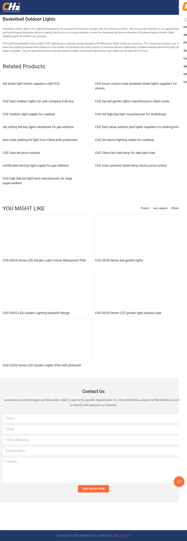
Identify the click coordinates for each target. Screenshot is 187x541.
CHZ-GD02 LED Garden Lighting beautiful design (36, 313)
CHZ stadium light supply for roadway (29, 114)
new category (160, 208)
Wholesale (177, 208)
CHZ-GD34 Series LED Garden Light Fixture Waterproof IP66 (44, 260)
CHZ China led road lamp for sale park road (125, 153)
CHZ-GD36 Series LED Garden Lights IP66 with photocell (42, 365)
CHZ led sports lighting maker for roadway (124, 140)
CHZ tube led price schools (21, 153)
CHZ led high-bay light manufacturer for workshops (130, 114)
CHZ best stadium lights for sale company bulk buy (38, 101)
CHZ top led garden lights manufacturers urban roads (132, 101)
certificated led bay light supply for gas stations (36, 165)
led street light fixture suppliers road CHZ (31, 83)
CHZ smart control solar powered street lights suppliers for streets (136, 86)
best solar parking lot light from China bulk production (40, 140)
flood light (142, 50)
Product (145, 208)
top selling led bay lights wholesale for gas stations (38, 127)
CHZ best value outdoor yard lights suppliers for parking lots (137, 127)
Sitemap (124, 535)
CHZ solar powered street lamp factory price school (131, 165)
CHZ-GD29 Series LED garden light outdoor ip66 (128, 313)
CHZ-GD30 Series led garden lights (119, 260)
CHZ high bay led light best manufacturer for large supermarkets (37, 181)
